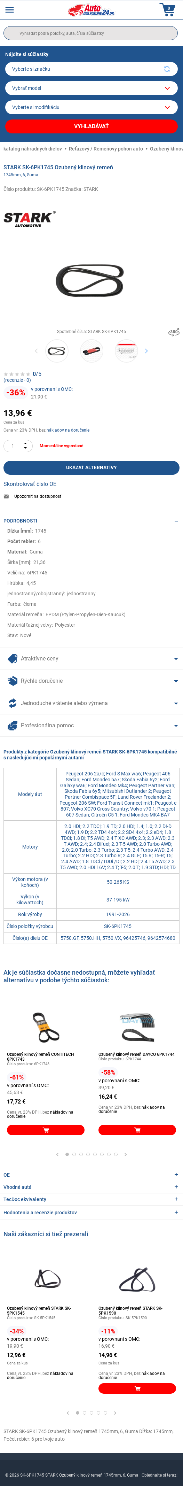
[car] (91, 107)
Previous (36, 351)
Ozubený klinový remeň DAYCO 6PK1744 (136, 1054)
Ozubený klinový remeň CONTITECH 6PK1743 (40, 1057)
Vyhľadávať (91, 126)
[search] (90, 33)
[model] (91, 88)
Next (146, 351)
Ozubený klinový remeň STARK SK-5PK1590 (130, 1311)
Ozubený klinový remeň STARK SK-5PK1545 (39, 1311)
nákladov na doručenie (68, 430)
